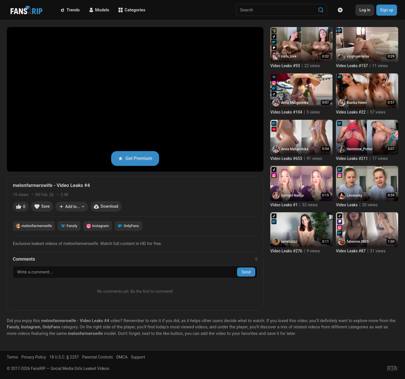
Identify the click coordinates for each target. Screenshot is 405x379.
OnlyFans (128, 226)
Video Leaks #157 (352, 65)
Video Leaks (347, 205)
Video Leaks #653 (286, 158)
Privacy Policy (33, 357)
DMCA (122, 357)
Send (246, 272)
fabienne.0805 (358, 242)
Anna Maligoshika (294, 103)
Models (99, 10)
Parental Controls (97, 357)
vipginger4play (358, 56)
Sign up (386, 10)
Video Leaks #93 (285, 65)
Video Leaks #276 (286, 251)
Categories (131, 10)
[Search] (321, 10)
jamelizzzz (289, 242)
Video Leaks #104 (286, 112)
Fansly (69, 226)
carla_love (288, 56)
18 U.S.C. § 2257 (64, 357)
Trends (70, 10)
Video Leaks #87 (350, 251)
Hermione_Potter (360, 149)
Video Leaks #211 (352, 158)
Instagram (97, 226)
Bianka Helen (357, 103)
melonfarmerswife (34, 226)
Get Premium (135, 158)
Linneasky (354, 195)
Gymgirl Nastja (292, 195)
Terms (12, 357)
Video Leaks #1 (284, 205)
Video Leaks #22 (350, 112)
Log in (364, 10)
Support (138, 357)
